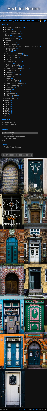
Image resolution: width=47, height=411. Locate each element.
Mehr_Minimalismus (12, 33)
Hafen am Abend (12, 80)
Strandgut (10, 42)
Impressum (8, 149)
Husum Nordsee (12, 82)
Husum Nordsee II (13, 71)
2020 (7, 101)
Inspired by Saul (11, 37)
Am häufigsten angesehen (14, 137)
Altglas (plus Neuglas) (13, 147)
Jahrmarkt (10, 87)
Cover (7, 35)
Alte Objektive (11, 95)
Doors (30, 20)
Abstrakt (8, 29)
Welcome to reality (13, 65)
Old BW (9, 59)
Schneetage (10, 48)
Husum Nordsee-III (13, 61)
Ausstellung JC (10, 99)
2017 (7, 106)
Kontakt (7, 141)
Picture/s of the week (13, 27)
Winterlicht (10, 76)
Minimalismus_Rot (12, 31)
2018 (7, 104)
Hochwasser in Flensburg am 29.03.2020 (22, 46)
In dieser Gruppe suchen (19, 155)
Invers (8, 97)
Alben (5, 25)
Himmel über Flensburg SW (17, 69)
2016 (7, 108)
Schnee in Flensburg (14, 54)
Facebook (9, 50)
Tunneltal (9, 63)
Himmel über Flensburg (15, 84)
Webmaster (43, 409)
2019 (7, 102)
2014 (7, 112)
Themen (20, 20)
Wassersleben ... (12, 67)
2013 (7, 114)
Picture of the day (12, 39)
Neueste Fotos (9, 122)
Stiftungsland (11, 44)
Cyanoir (9, 72)
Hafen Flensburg (12, 86)
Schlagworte (9, 135)
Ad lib (8, 78)
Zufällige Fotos (10, 139)
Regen (8, 89)
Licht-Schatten (11, 57)
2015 (7, 110)
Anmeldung (4, 409)
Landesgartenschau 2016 (16, 56)
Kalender (7, 126)
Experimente (11, 93)
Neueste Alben (10, 124)
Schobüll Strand (12, 74)
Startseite (6, 20)
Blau (7, 91)
